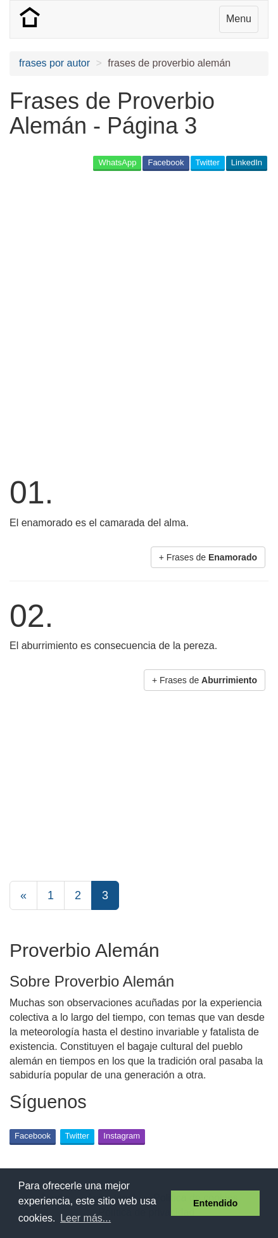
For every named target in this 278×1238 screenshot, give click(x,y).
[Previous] (23, 895)
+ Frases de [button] (208, 557)
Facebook (166, 162)
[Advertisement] (139, 322)
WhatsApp (117, 162)
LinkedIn (246, 162)
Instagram (121, 1135)
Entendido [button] (215, 1203)
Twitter (208, 162)
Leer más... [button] (85, 1218)
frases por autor (54, 63)
